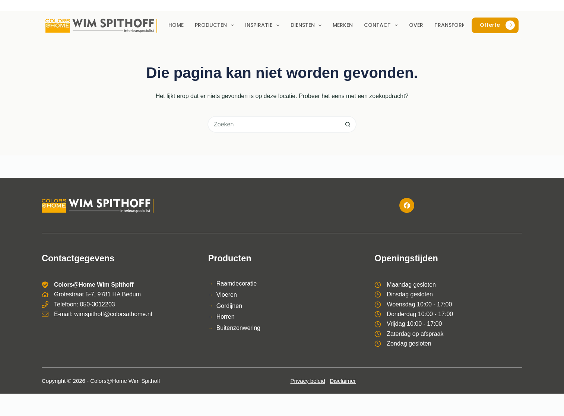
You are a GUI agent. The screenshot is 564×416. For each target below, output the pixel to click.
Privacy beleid (307, 381)
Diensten (308, 25)
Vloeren (226, 294)
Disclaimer (343, 381)
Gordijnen (229, 306)
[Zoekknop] (348, 124)
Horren (225, 316)
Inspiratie (263, 25)
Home (176, 25)
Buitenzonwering (238, 328)
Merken (343, 25)
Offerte (497, 25)
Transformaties (457, 25)
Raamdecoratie (236, 283)
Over (416, 25)
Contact (382, 25)
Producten (216, 25)
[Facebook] (406, 205)
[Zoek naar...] (273, 124)
